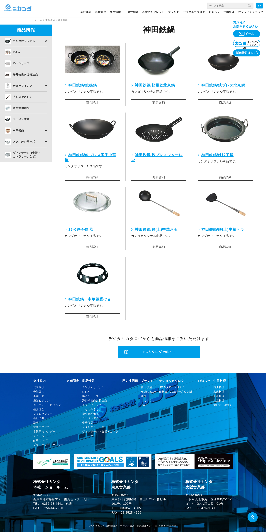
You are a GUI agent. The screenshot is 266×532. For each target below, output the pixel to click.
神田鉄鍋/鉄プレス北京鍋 (223, 85)
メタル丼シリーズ (24, 141)
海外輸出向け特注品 (25, 74)
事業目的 (38, 396)
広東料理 (218, 391)
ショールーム (41, 435)
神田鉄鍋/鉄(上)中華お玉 (156, 229)
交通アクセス (41, 427)
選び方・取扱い (223, 404)
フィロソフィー (43, 413)
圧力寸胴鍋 (132, 12)
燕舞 (143, 396)
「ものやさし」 (22, 96)
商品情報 (115, 12)
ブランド (173, 12)
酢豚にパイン (41, 440)
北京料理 (218, 400)
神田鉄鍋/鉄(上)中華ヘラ (222, 229)
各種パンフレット (153, 12)
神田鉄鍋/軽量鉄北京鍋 (155, 85)
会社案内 (85, 12)
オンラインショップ (250, 12)
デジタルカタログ (194, 12)
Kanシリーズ (21, 63)
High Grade (148, 391)
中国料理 (229, 12)
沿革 (36, 422)
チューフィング (22, 85)
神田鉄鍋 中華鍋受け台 (89, 299)
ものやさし (148, 400)
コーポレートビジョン (47, 404)
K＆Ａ (17, 52)
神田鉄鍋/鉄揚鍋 (82, 85)
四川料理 (218, 387)
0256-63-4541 (52, 503)
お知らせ (214, 12)
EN (260, 5)
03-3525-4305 (130, 508)
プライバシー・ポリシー (48, 444)
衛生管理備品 (21, 108)
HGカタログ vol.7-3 (171, 387)
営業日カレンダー (44, 431)
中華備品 (18, 130)
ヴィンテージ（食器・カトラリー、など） (27, 154)
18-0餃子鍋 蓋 (80, 229)
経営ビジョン (41, 400)
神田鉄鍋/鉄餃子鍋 (217, 155)
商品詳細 (92, 102)
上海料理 (218, 396)
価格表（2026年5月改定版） (177, 391)
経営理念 (38, 409)
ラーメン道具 (21, 119)
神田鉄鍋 (146, 387)
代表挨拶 (38, 387)
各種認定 (100, 12)
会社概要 (38, 418)
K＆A (144, 404)
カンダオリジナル (24, 40)
